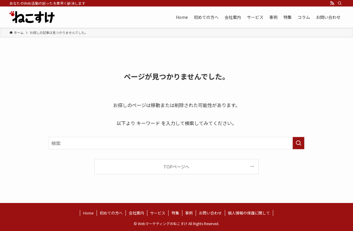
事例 (189, 213)
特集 (175, 213)
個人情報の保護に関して (249, 213)
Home (88, 213)
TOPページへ (176, 166)
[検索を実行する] (298, 143)
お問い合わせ (210, 213)
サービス (157, 213)
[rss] (332, 3)
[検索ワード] (176, 143)
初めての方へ (111, 213)
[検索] (340, 3)
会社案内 (136, 213)
